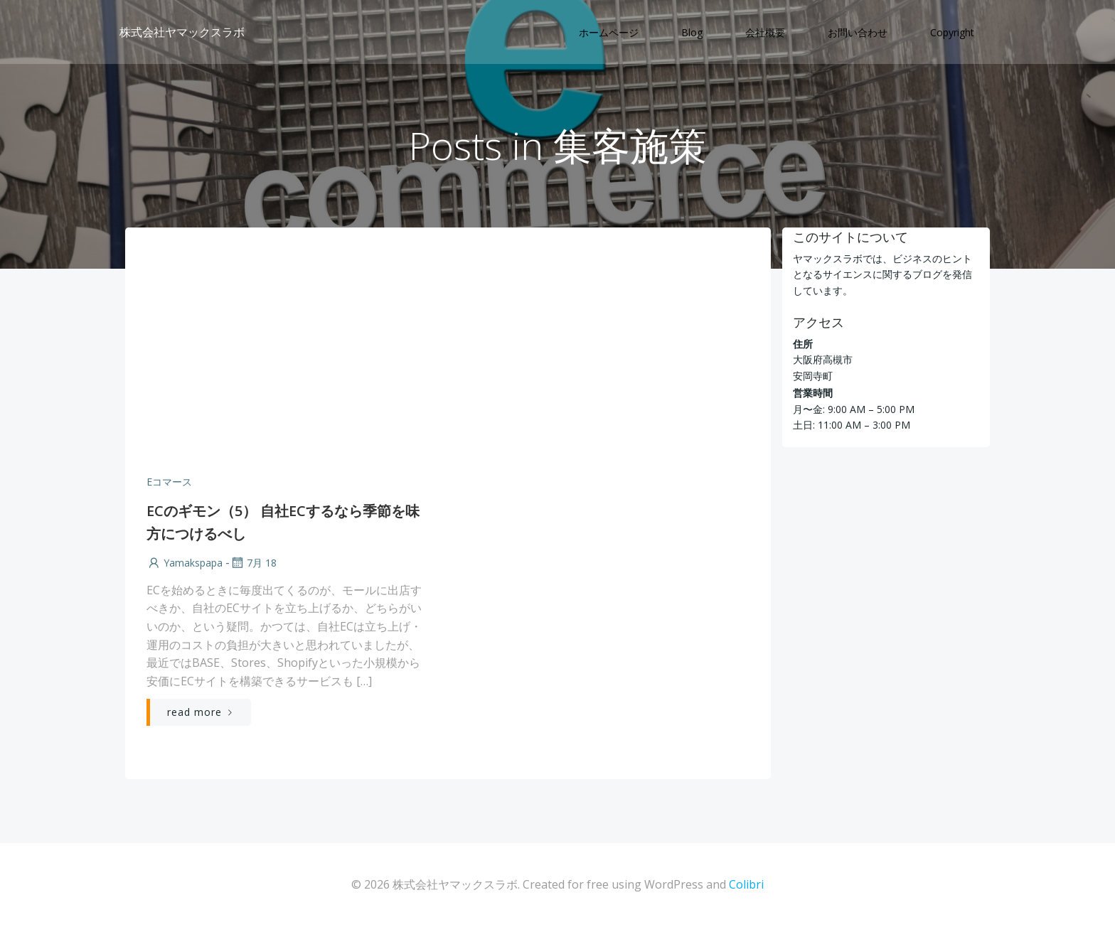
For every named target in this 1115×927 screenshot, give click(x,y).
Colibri (746, 884)
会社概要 (765, 32)
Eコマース (169, 481)
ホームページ (609, 32)
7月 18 (253, 562)
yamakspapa (184, 562)
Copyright (952, 32)
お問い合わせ (857, 32)
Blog (692, 32)
